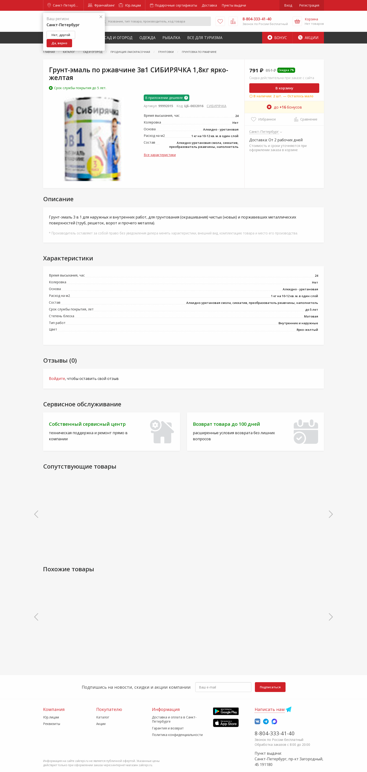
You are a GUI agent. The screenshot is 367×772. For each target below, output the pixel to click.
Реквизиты (51, 723)
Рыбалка (171, 37)
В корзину (284, 88)
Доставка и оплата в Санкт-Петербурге (174, 719)
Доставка (209, 5)
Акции (308, 37)
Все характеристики (160, 155)
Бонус (277, 37)
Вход (288, 5)
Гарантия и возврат (168, 728)
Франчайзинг (101, 5)
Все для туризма (204, 37)
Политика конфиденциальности (177, 734)
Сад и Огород (118, 37)
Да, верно (59, 43)
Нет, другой (60, 35)
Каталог (102, 717)
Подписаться (270, 687)
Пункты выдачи (234, 5)
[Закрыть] (101, 17)
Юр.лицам (130, 5)
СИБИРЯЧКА (216, 106)
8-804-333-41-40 (275, 733)
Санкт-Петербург (64, 5)
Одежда (147, 37)
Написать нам (270, 709)
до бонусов (284, 107)
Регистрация (309, 5)
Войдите (57, 378)
